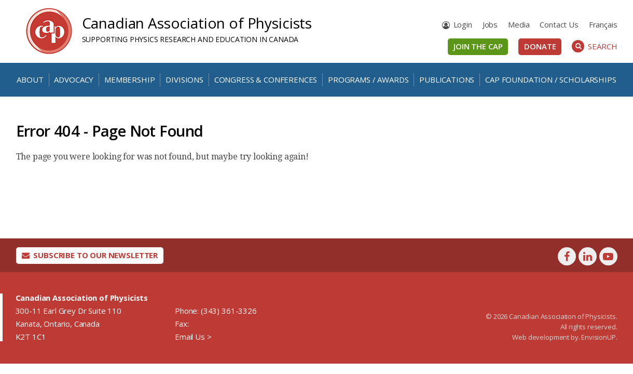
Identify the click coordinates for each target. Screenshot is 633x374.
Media (518, 24)
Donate (540, 46)
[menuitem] (603, 25)
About (30, 79)
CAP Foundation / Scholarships (550, 79)
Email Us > (193, 336)
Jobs (490, 24)
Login (462, 24)
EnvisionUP (598, 337)
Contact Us (559, 24)
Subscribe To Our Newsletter (90, 255)
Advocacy (73, 79)
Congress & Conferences (265, 79)
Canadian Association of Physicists (197, 23)
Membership (129, 79)
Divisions (184, 79)
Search (594, 46)
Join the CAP (477, 46)
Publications (446, 79)
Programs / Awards (368, 79)
